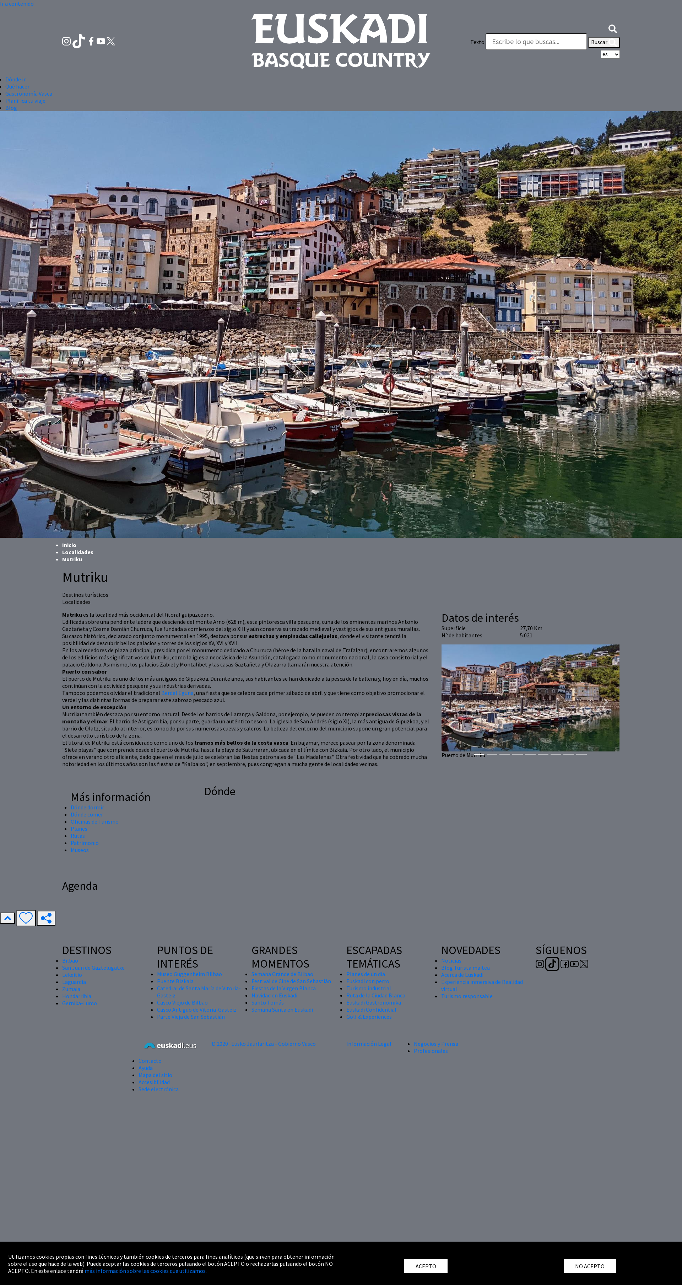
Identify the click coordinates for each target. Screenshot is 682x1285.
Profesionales (431, 1050)
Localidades (77, 552)
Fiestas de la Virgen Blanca (283, 988)
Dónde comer (87, 814)
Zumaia (71, 988)
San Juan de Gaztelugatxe (93, 967)
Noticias (451, 960)
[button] (612, 27)
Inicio (69, 544)
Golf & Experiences (369, 1016)
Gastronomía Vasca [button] (28, 93)
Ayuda (146, 1067)
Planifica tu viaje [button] (25, 100)
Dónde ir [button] (15, 79)
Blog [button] (11, 107)
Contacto (150, 1060)
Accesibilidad (154, 1082)
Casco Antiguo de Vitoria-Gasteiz (197, 1009)
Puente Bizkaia (175, 981)
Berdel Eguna (177, 692)
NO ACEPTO (590, 1266)
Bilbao (70, 960)
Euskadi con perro (367, 981)
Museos (80, 849)
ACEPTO (426, 1266)
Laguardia (74, 981)
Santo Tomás (267, 1002)
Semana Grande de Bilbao (282, 974)
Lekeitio (72, 974)
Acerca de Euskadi (462, 974)
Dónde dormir (87, 807)
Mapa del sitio (155, 1074)
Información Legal (368, 1043)
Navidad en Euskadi (274, 995)
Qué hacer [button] (17, 86)
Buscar (604, 42)
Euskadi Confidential (371, 1009)
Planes (79, 828)
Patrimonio (85, 842)
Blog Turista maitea (465, 967)
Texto (477, 41)
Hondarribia (76, 996)
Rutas (78, 835)
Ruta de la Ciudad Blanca (375, 995)
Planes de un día (365, 974)
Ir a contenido (17, 3)
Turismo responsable (467, 996)
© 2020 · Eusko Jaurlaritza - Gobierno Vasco (263, 1043)
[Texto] (536, 41)
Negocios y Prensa (436, 1043)
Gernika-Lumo (79, 1003)
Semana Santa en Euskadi (282, 1009)
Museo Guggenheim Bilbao (189, 974)
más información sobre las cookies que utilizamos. (146, 1270)
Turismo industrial (368, 988)
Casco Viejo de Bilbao (182, 1002)
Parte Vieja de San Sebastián (191, 1016)
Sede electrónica (159, 1089)
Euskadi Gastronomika (373, 1002)
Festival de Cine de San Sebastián (291, 981)
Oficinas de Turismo (95, 821)
